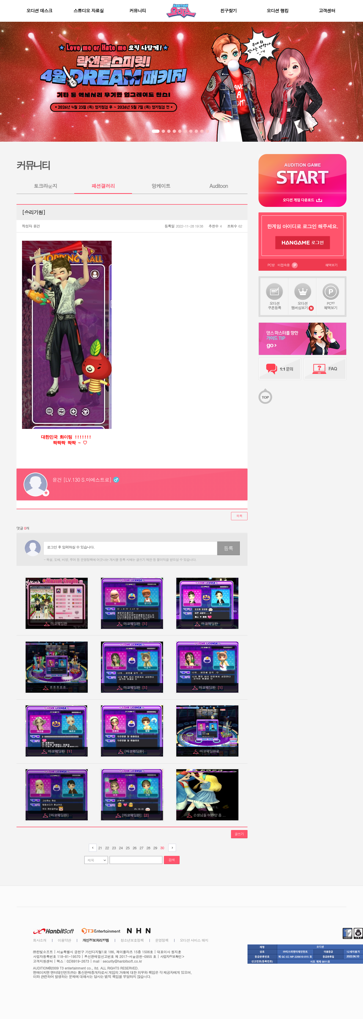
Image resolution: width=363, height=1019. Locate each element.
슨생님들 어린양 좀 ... (210, 815)
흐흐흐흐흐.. (59, 687)
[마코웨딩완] (134, 751)
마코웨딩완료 (210, 751)
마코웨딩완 (59, 623)
